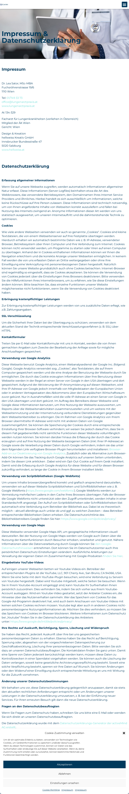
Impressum (67, 790)
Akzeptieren (64, 764)
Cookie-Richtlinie (51, 790)
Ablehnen (64, 773)
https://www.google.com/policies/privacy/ (88, 518)
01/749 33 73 (15, 97)
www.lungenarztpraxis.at (18, 106)
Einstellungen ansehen (64, 783)
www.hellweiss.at (13, 149)
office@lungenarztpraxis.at (20, 102)
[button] (124, 733)
